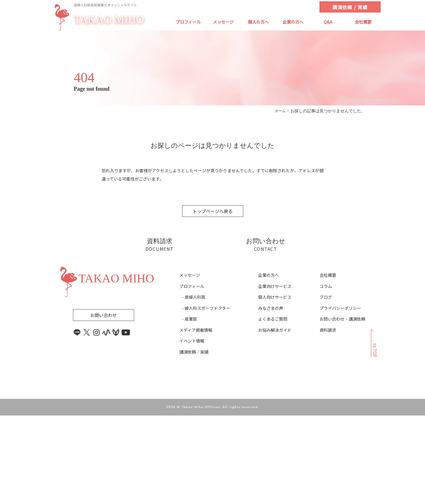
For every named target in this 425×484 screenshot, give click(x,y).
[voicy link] (116, 401)
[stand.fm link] (106, 401)
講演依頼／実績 (193, 420)
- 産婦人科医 (193, 365)
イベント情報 (191, 409)
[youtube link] (126, 401)
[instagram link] (96, 401)
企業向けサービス (274, 354)
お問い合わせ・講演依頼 (342, 387)
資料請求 (328, 398)
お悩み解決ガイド (274, 398)
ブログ (326, 365)
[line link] (77, 401)
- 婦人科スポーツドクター (206, 376)
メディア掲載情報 (195, 398)
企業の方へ (293, 22)
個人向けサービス (274, 365)
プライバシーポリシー (340, 376)
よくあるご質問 (272, 387)
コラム (326, 354)
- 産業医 (189, 387)
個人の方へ (258, 22)
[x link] (87, 401)
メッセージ (223, 22)
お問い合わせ (103, 383)
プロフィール (188, 22)
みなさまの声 (270, 376)
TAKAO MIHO (109, 20)
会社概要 (363, 22)
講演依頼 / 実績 (349, 7)
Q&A (328, 22)
